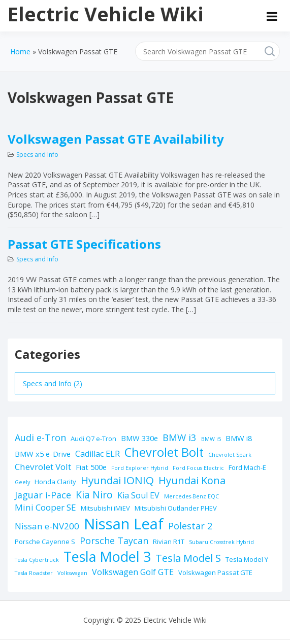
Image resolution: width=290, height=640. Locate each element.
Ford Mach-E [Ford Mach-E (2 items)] (247, 467)
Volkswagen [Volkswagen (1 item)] (72, 573)
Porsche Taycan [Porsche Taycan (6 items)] (114, 540)
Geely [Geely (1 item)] (22, 482)
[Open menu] (272, 16)
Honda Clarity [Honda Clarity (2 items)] (55, 481)
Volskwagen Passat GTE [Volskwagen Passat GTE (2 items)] (215, 572)
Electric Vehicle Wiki (106, 14)
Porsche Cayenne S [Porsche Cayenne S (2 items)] (45, 541)
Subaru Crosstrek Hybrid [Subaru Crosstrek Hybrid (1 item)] (221, 542)
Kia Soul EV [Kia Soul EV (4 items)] (138, 495)
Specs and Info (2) (52, 383)
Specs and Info (37, 154)
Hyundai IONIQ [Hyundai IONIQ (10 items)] (117, 480)
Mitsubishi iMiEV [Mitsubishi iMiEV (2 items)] (105, 508)
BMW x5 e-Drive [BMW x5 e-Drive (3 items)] (43, 454)
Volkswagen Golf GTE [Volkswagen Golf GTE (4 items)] (133, 572)
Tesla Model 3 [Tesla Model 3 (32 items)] (107, 556)
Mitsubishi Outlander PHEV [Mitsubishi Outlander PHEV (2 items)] (176, 508)
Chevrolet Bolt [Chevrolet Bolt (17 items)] (164, 452)
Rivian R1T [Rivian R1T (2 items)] (168, 541)
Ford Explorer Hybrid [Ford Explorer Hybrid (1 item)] (139, 467)
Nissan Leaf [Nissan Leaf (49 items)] (124, 524)
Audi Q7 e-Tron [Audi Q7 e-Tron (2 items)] (93, 438)
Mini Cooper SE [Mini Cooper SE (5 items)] (45, 507)
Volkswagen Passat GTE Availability (116, 138)
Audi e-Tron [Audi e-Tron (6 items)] (40, 437)
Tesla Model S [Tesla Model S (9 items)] (188, 558)
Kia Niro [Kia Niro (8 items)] (94, 494)
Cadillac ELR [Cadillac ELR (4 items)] (97, 453)
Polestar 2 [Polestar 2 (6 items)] (190, 526)
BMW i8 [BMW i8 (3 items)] (238, 438)
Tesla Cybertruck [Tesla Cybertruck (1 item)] (37, 559)
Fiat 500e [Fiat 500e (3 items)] (91, 467)
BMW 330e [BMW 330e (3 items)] (139, 438)
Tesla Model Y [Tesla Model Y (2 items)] (246, 559)
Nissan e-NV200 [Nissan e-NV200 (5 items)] (47, 526)
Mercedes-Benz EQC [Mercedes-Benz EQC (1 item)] (191, 496)
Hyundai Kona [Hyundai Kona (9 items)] (191, 480)
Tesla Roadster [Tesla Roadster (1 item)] (34, 573)
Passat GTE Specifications (84, 243)
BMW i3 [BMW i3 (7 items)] (180, 437)
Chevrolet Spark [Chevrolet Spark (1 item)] (229, 454)
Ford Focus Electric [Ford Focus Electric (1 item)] (198, 467)
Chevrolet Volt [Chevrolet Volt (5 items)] (43, 467)
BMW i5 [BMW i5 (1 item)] (211, 439)
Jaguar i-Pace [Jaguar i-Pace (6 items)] (43, 495)
